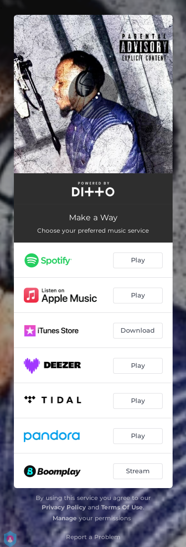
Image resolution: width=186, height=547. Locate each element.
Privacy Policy (64, 507)
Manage (65, 518)
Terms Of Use (122, 507)
